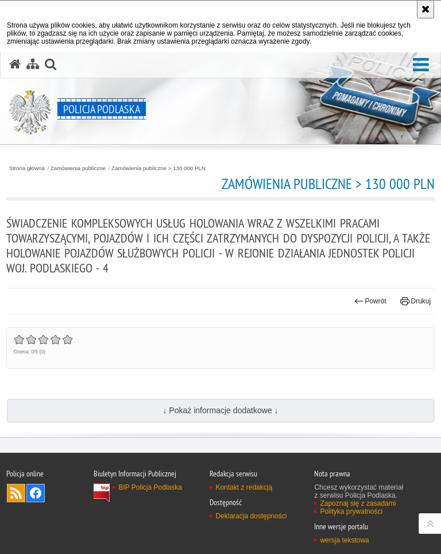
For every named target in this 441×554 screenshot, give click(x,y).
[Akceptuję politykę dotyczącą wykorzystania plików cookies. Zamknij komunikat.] (425, 9)
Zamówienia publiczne (78, 168)
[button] (421, 65)
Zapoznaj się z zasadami (358, 503)
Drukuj (415, 301)
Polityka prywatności (351, 511)
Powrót (370, 301)
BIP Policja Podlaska (150, 487)
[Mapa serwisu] (32, 64)
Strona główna (27, 168)
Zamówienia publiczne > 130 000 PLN (158, 168)
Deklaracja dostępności (251, 516)
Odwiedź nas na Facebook (35, 493)
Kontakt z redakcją (243, 487)
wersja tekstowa (344, 540)
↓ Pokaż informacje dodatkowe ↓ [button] (220, 410)
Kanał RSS (16, 493)
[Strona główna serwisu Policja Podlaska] (15, 64)
